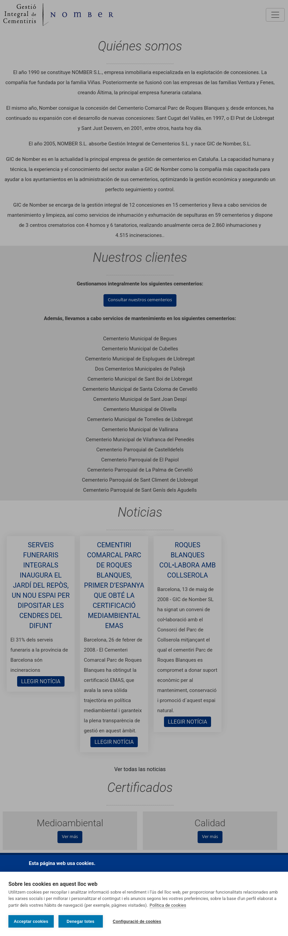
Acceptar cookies (31, 921)
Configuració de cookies (137, 921)
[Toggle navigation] (275, 15)
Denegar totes (80, 921)
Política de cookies (168, 905)
